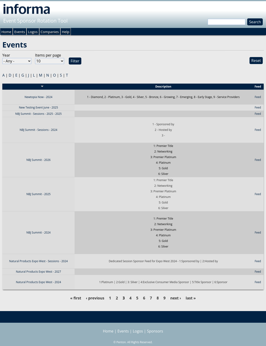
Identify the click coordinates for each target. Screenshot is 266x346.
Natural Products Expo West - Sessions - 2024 (38, 261)
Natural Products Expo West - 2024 (38, 282)
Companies (50, 31)
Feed (258, 97)
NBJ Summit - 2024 (38, 232)
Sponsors (155, 331)
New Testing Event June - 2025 (38, 107)
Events (19, 31)
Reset (256, 60)
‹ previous (95, 298)
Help (65, 31)
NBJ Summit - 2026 (38, 160)
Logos (32, 31)
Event (38, 86)
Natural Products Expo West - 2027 (38, 272)
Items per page (48, 55)
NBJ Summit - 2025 (38, 194)
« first (75, 298)
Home (6, 31)
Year (6, 55)
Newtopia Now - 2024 (39, 97)
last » (191, 298)
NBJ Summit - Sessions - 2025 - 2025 (38, 114)
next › (175, 298)
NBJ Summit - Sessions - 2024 (38, 130)
